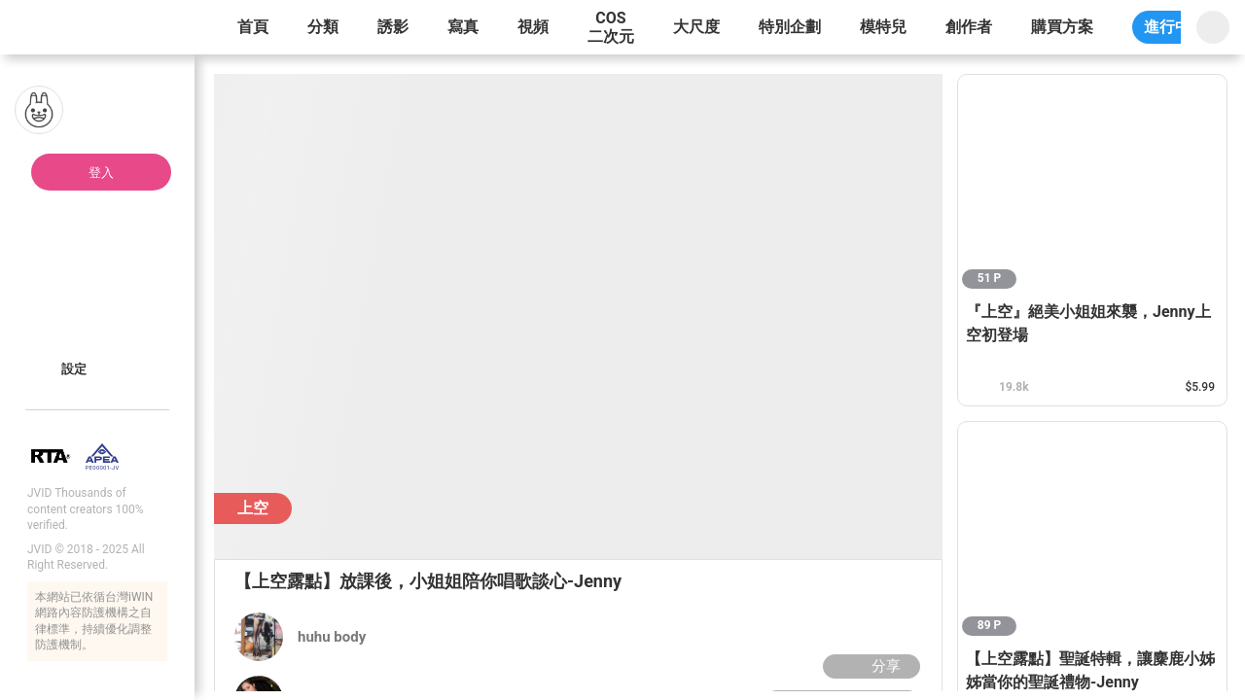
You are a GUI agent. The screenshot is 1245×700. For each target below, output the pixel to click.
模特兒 (883, 27)
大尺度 (696, 27)
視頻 (533, 27)
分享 (869, 666)
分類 (322, 27)
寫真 (463, 27)
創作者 (968, 27)
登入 (101, 172)
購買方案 (1062, 27)
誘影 (393, 27)
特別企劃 (790, 27)
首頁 (252, 27)
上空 (252, 508)
